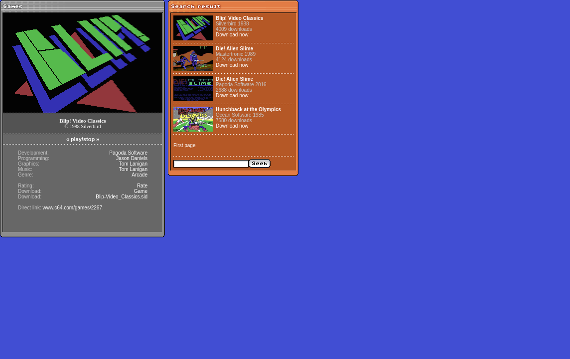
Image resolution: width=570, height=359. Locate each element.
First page (184, 145)
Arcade (139, 175)
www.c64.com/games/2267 (72, 207)
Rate (142, 185)
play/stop (83, 139)
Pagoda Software (128, 153)
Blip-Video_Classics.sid (121, 196)
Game (140, 191)
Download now (232, 34)
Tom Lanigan (133, 164)
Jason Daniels (131, 158)
